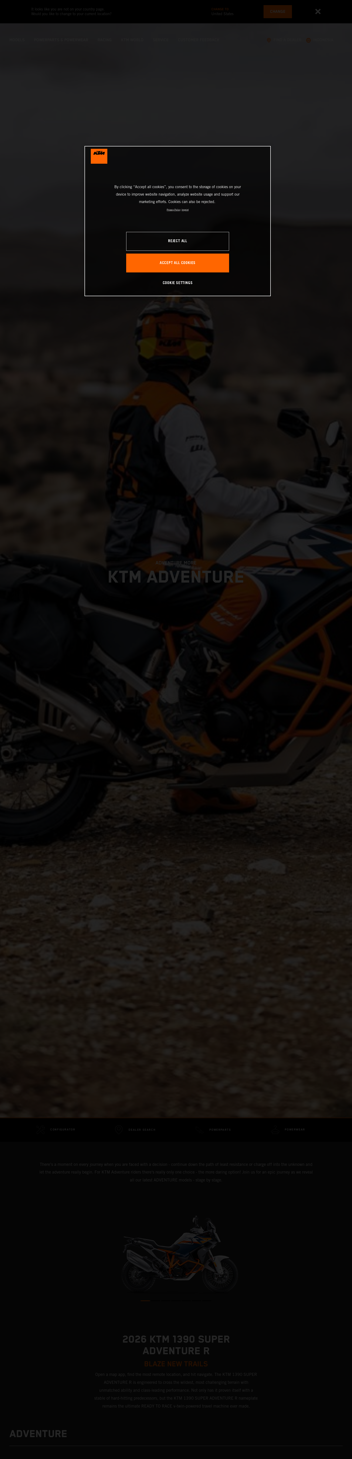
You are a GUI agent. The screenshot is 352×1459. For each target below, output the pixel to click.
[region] (178, 221)
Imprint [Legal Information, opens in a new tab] (185, 209)
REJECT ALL (177, 241)
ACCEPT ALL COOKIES (178, 263)
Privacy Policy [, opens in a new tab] (173, 209)
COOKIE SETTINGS (178, 283)
